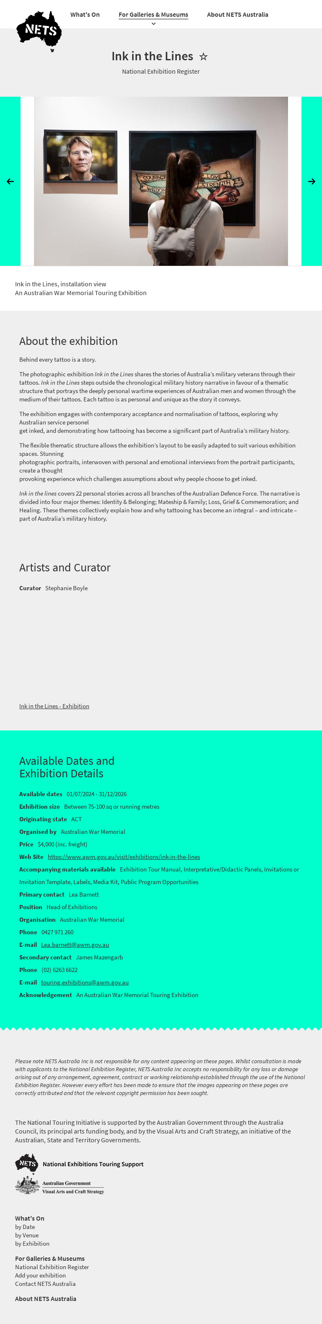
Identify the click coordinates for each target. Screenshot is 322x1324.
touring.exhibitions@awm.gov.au (85, 982)
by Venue (27, 1235)
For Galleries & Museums (153, 14)
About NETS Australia (237, 14)
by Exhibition (32, 1243)
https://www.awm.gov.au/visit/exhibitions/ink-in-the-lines (124, 857)
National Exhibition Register (52, 1267)
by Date (25, 1227)
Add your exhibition (40, 1275)
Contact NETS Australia (45, 1284)
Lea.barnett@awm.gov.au (75, 945)
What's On (85, 14)
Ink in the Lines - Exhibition (54, 706)
